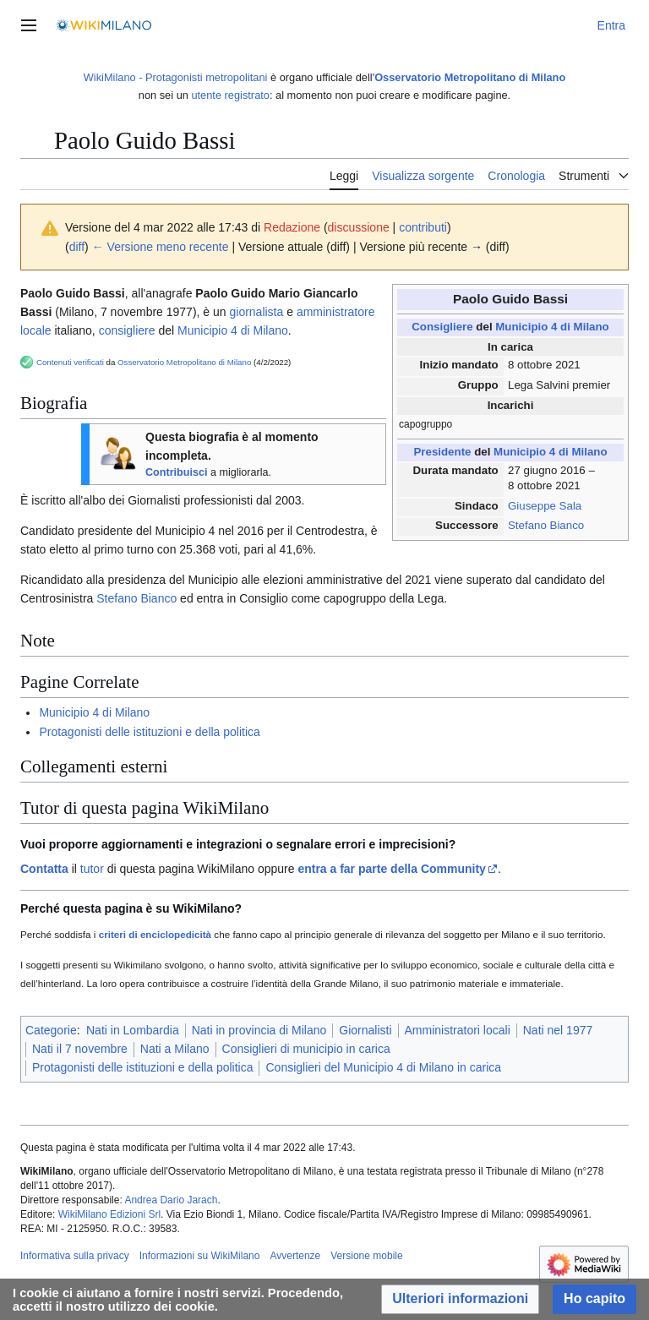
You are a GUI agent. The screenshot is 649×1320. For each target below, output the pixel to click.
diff (77, 247)
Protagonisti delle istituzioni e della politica (149, 732)
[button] (460, 1299)
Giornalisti (365, 1030)
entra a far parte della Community (391, 868)
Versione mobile (366, 1256)
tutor (92, 868)
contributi (423, 227)
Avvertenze (295, 1256)
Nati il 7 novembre (80, 1048)
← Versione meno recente (160, 247)
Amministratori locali (457, 1030)
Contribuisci (176, 472)
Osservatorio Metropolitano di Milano (469, 77)
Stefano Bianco (546, 525)
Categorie (51, 1030)
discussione (359, 227)
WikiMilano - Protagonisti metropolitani (176, 77)
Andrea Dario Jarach (170, 1200)
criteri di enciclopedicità (155, 934)
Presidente (442, 451)
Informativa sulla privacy (74, 1256)
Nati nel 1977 (558, 1030)
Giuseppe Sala (544, 505)
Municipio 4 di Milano (551, 326)
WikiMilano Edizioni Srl (109, 1214)
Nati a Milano (175, 1048)
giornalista (256, 312)
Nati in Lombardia (132, 1030)
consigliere (127, 330)
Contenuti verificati (70, 362)
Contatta (44, 868)
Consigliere (442, 326)
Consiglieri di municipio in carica (306, 1048)
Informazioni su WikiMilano (199, 1256)
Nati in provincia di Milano (259, 1030)
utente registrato (230, 95)
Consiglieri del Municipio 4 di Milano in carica (383, 1067)
